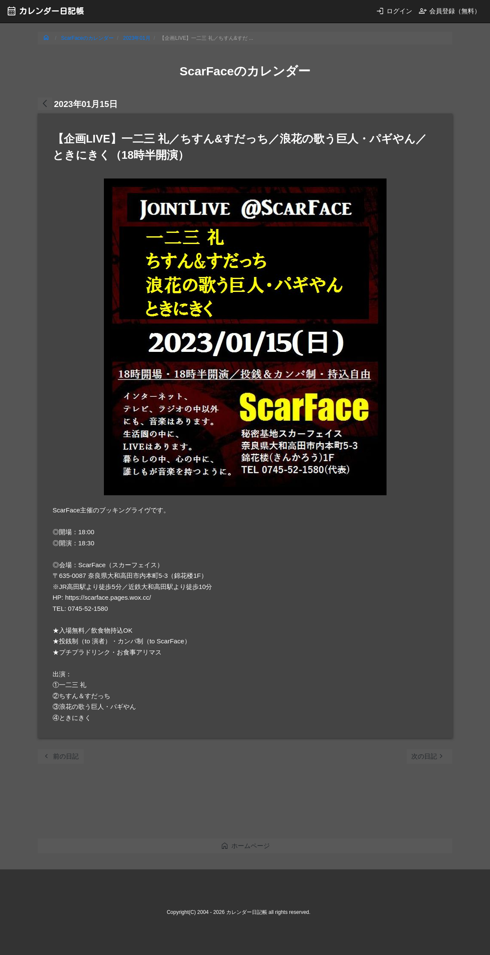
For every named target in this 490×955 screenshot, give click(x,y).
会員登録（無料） (450, 11)
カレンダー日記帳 (45, 11)
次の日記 (428, 756)
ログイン (394, 11)
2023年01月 (137, 38)
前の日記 (60, 756)
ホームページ (245, 846)
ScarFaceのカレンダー (87, 38)
